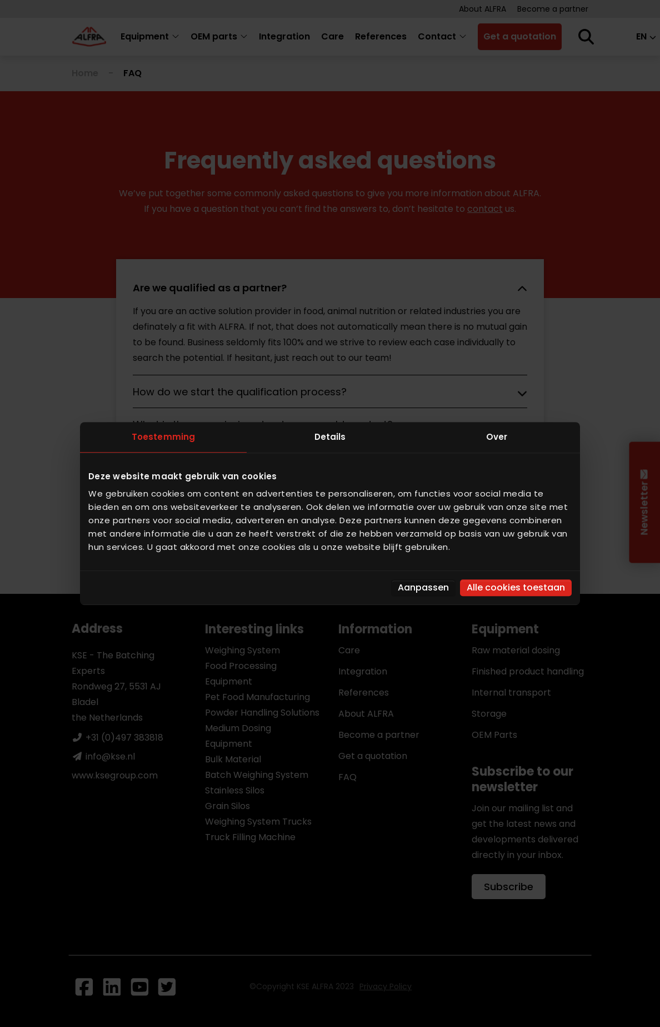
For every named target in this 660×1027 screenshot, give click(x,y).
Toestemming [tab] (163, 437)
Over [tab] (496, 437)
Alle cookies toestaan (516, 587)
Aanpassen (423, 587)
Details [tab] (330, 437)
